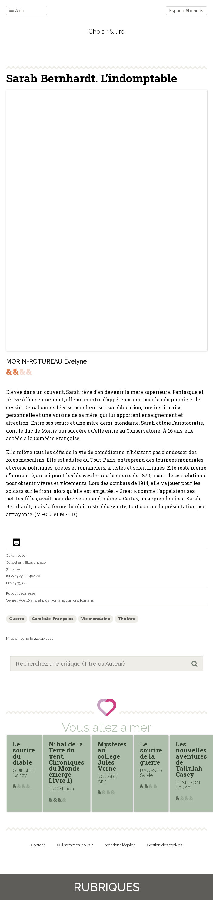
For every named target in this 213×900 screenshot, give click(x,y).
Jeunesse (27, 593)
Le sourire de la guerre (151, 753)
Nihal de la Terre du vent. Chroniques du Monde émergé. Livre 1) (66, 762)
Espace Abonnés (186, 10)
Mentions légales (120, 845)
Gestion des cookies (164, 845)
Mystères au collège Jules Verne (112, 756)
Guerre (16, 618)
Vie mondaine (95, 618)
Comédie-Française (53, 618)
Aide (16, 10)
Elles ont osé (35, 562)
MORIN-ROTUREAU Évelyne (46, 361)
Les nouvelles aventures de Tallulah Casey (191, 759)
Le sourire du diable (24, 753)
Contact (38, 845)
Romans (87, 600)
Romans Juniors (64, 600)
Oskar (10, 555)
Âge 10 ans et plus (34, 600)
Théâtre (126, 618)
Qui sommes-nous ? (75, 845)
